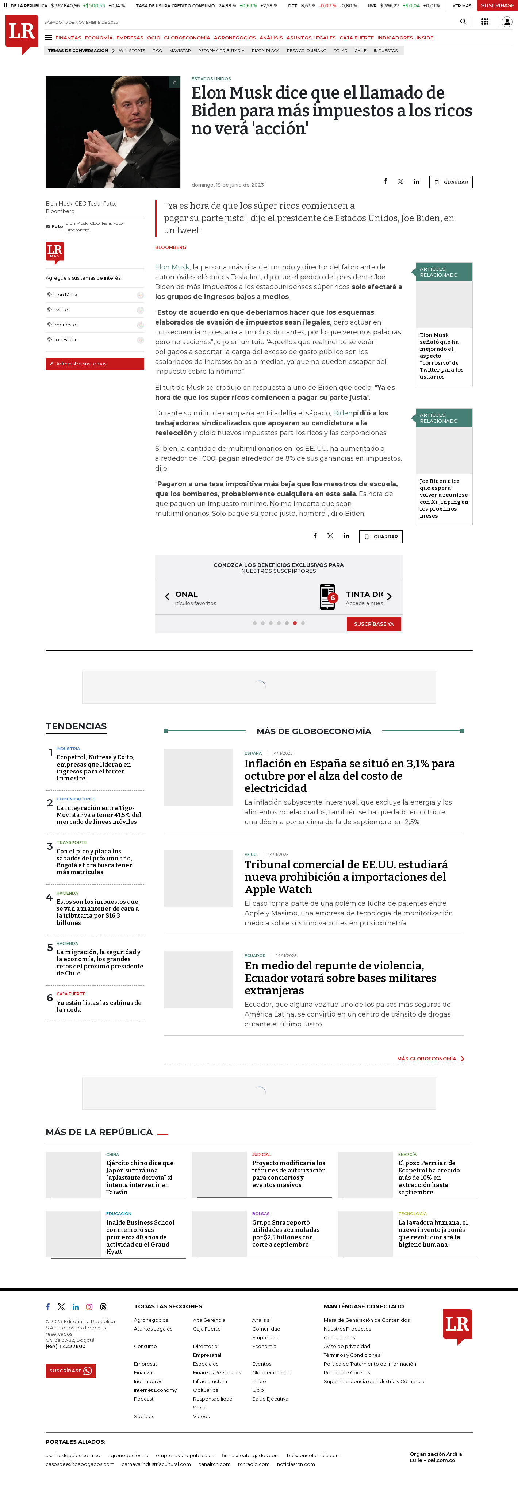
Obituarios (205, 1390)
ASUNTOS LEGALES (311, 38)
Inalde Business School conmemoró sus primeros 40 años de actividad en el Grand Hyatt (140, 1237)
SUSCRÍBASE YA (374, 624)
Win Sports (132, 51)
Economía (264, 1346)
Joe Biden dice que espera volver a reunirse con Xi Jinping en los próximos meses (444, 498)
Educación (118, 1213)
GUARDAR (451, 182)
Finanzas (144, 1372)
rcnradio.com (254, 1464)
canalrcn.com (214, 1464)
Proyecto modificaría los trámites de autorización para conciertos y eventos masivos (289, 1174)
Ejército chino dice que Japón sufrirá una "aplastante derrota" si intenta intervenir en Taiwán (140, 1178)
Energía (407, 1154)
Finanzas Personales (217, 1372)
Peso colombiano (306, 51)
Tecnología (412, 1213)
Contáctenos (339, 1337)
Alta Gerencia (209, 1320)
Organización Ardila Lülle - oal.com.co (436, 1457)
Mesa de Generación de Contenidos (367, 1320)
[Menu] (49, 37)
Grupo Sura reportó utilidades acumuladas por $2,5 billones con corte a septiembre (286, 1233)
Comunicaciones (76, 799)
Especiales (205, 1364)
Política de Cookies (347, 1372)
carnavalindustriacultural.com (156, 1464)
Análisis (260, 1320)
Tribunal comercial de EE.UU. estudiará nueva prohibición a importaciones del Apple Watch (346, 877)
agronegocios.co (128, 1455)
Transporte (72, 842)
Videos (201, 1416)
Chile (361, 51)
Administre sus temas (77, 363)
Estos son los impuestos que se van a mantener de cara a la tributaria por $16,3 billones (98, 912)
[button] (165, 597)
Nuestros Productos (347, 1329)
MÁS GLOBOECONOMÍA (426, 1058)
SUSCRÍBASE (497, 5)
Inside (259, 1381)
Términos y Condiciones (352, 1355)
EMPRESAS (129, 38)
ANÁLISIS (271, 38)
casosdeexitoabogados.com (80, 1464)
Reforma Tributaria (221, 51)
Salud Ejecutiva (270, 1399)
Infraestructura (210, 1381)
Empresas (145, 1364)
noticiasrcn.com (296, 1464)
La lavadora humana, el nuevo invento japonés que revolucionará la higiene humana (433, 1233)
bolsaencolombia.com (314, 1455)
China (112, 1154)
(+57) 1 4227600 (65, 1346)
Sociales (144, 1416)
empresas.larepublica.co (185, 1455)
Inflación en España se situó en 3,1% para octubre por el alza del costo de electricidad (350, 776)
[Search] (463, 22)
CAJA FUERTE (356, 38)
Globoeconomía (271, 1372)
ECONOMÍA (99, 38)
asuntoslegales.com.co (73, 1455)
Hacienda (67, 893)
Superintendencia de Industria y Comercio (374, 1381)
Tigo (157, 51)
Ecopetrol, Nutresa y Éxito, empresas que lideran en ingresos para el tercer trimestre (95, 768)
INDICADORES (395, 38)
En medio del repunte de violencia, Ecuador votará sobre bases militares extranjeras (341, 978)
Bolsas (261, 1213)
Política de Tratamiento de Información (370, 1364)
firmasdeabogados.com (251, 1455)
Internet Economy (155, 1390)
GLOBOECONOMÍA (187, 38)
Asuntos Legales (153, 1329)
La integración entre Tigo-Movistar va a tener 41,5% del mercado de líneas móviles (99, 815)
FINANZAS (68, 38)
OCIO (153, 38)
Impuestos (386, 51)
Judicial (261, 1154)
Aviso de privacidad (347, 1346)
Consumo (145, 1346)
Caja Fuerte (71, 994)
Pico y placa (266, 51)
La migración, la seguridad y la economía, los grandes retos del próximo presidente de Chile (100, 963)
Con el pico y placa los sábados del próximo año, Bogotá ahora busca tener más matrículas (94, 862)
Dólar (341, 51)
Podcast (144, 1399)
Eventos (261, 1364)
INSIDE (425, 38)
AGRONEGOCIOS (235, 38)
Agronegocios (151, 1320)
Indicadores (148, 1381)
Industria (68, 748)
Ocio (258, 1390)
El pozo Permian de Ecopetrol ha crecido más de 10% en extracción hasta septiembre (429, 1178)
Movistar (180, 51)
